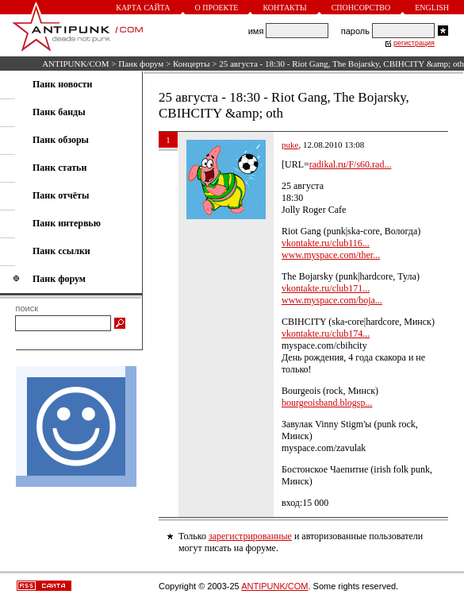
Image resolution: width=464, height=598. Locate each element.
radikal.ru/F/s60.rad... (350, 164)
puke (290, 144)
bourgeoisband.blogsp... (327, 402)
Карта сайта (143, 7)
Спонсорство (361, 7)
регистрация (414, 43)
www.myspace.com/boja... (332, 300)
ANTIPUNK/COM (75, 63)
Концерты (191, 63)
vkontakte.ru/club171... (326, 288)
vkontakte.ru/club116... (326, 243)
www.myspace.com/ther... (331, 254)
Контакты (284, 7)
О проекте (217, 7)
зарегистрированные (250, 536)
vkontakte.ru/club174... (326, 333)
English (432, 7)
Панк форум (140, 63)
